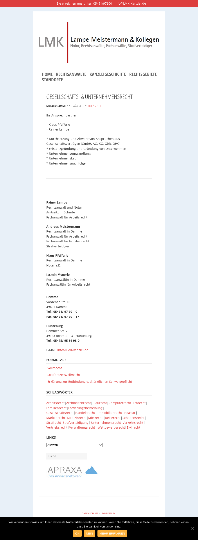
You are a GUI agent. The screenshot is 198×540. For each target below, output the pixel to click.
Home (47, 74)
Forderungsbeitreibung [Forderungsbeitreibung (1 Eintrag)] (85, 408)
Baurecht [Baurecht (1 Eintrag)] (100, 403)
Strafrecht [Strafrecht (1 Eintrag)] (53, 422)
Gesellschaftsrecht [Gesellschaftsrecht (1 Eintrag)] (60, 413)
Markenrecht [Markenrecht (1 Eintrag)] (55, 418)
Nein (89, 533)
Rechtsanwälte (71, 74)
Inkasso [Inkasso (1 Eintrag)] (130, 413)
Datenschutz (90, 513)
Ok (77, 533)
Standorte (52, 79)
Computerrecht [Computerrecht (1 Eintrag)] (120, 403)
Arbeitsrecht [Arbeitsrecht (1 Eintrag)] (55, 403)
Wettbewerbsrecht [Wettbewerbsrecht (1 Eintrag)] (111, 427)
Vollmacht (54, 368)
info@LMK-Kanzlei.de (130, 3)
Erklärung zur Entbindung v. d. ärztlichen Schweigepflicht (89, 381)
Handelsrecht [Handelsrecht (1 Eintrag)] (85, 413)
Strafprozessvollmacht (63, 375)
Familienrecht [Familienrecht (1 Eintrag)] (56, 408)
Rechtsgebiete (143, 74)
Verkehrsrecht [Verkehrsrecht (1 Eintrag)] (133, 422)
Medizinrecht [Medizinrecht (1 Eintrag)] (76, 418)
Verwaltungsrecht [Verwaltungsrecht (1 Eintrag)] (82, 427)
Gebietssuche (93, 106)
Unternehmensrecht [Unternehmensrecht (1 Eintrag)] (106, 422)
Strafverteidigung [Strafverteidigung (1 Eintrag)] (75, 422)
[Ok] (192, 528)
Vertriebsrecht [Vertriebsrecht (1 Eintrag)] (56, 427)
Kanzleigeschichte (108, 74)
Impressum (108, 513)
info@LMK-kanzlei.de (72, 350)
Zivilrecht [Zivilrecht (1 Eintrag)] (133, 427)
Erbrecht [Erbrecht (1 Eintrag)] (139, 403)
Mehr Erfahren (112, 533)
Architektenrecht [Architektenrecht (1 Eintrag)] (78, 403)
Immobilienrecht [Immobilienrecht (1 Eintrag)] (110, 413)
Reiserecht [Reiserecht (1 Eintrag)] (113, 418)
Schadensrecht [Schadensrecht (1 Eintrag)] (133, 418)
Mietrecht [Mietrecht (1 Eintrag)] (95, 418)
